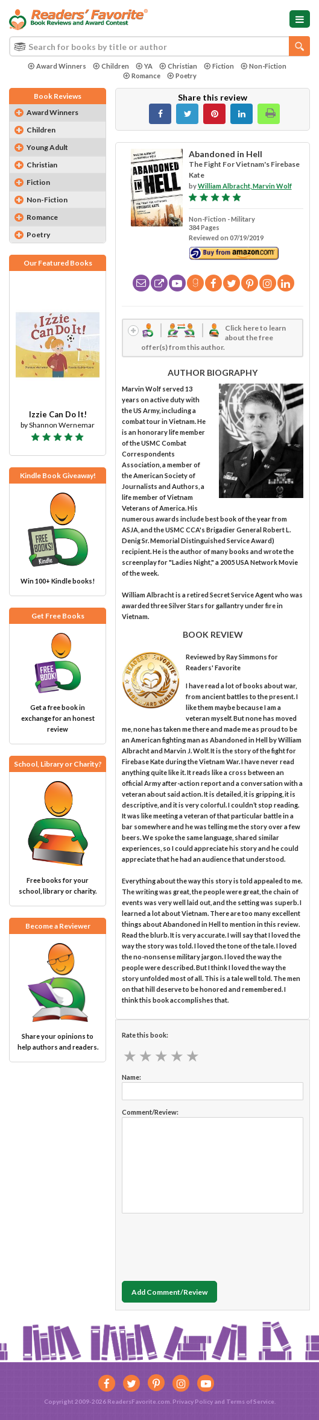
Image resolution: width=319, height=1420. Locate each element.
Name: (131, 1077)
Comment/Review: (150, 1112)
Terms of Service (250, 1401)
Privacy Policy (192, 1401)
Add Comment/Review (169, 1292)
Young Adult (47, 147)
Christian (178, 66)
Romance (141, 75)
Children (111, 66)
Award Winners (57, 66)
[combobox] (159, 46)
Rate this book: (145, 1035)
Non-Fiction (263, 66)
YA (144, 66)
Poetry (182, 75)
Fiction (219, 66)
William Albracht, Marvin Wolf (245, 186)
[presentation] (213, 1244)
